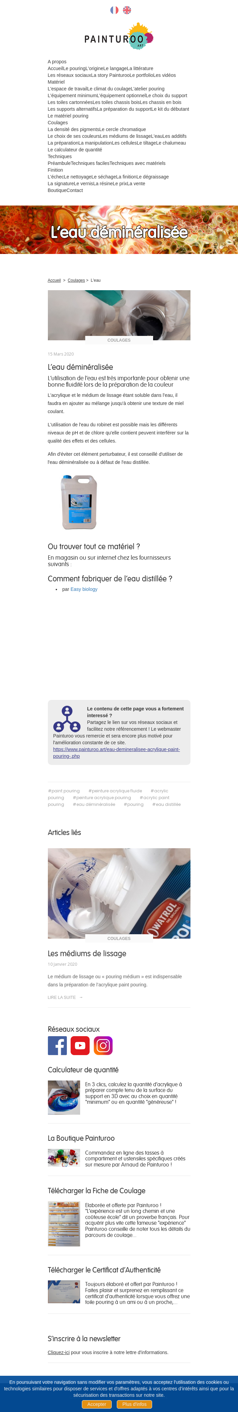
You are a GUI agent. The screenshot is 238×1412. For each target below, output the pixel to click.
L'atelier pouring (147, 88)
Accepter (96, 1404)
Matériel (56, 82)
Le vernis (83, 183)
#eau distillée (166, 804)
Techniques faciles (90, 163)
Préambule (59, 163)
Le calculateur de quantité (75, 149)
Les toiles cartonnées (70, 102)
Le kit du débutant (170, 109)
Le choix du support (166, 95)
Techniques (60, 156)
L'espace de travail (67, 88)
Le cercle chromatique (122, 129)
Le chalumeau (171, 143)
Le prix (120, 183)
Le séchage (103, 176)
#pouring (134, 804)
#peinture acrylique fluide (115, 791)
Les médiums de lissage (125, 136)
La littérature (140, 68)
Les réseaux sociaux (69, 75)
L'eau (157, 136)
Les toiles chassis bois (116, 102)
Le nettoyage (77, 176)
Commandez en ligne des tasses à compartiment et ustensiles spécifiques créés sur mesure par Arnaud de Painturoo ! (135, 1158)
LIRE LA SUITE (65, 997)
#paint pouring (64, 791)
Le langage (115, 68)
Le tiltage (146, 143)
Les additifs (175, 136)
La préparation (63, 143)
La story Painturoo (110, 75)
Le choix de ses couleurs (74, 136)
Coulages (58, 122)
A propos (57, 61)
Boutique (57, 190)
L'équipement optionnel (121, 95)
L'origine (95, 68)
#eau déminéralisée (94, 804)
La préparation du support (124, 109)
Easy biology (84, 589)
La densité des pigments (73, 129)
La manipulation (95, 143)
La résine (103, 183)
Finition (55, 170)
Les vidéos (164, 75)
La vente (136, 183)
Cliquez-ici (59, 1352)
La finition (126, 176)
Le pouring (74, 68)
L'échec (56, 176)
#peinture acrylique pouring (102, 797)
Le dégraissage (152, 176)
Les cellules (124, 143)
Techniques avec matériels (138, 163)
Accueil (55, 68)
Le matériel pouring (68, 116)
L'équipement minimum (72, 95)
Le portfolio (141, 75)
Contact (75, 190)
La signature (61, 183)
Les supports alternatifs (72, 109)
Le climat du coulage (109, 88)
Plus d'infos (134, 1404)
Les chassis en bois (160, 102)
